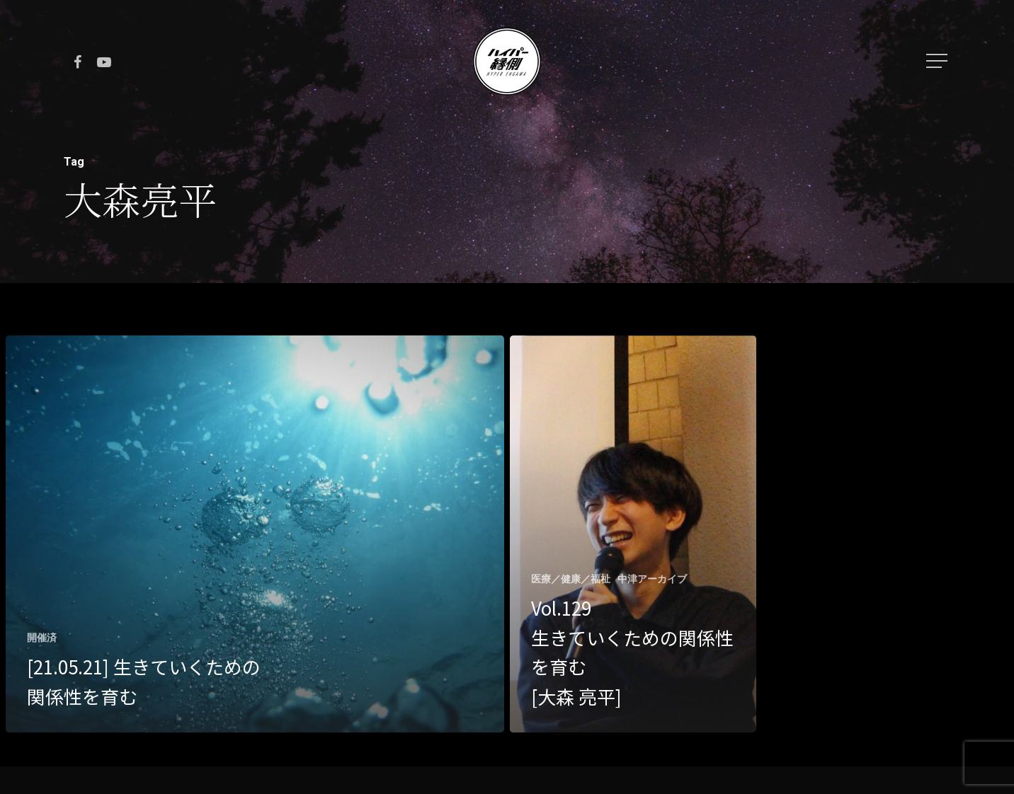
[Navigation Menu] (938, 61)
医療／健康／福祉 (570, 579)
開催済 (42, 637)
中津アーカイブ (652, 579)
